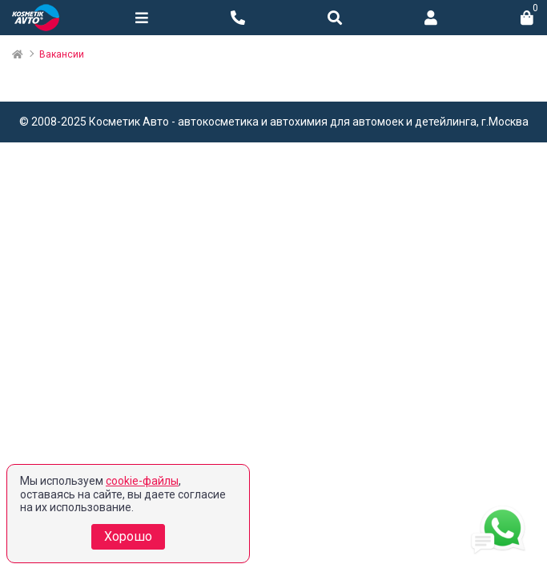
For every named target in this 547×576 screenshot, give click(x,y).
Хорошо (128, 536)
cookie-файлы (142, 480)
